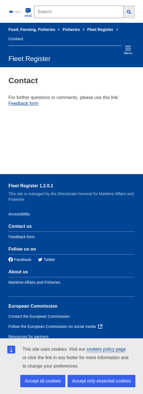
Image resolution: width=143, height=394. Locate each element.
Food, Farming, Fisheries (31, 29)
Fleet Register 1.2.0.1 (30, 185)
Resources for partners (28, 336)
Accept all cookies (43, 381)
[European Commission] (15, 11)
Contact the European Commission (39, 316)
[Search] (129, 12)
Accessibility (19, 214)
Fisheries (71, 29)
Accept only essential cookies (101, 381)
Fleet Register (100, 29)
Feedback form (23, 103)
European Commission (32, 306)
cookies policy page (106, 349)
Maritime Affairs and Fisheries (34, 282)
